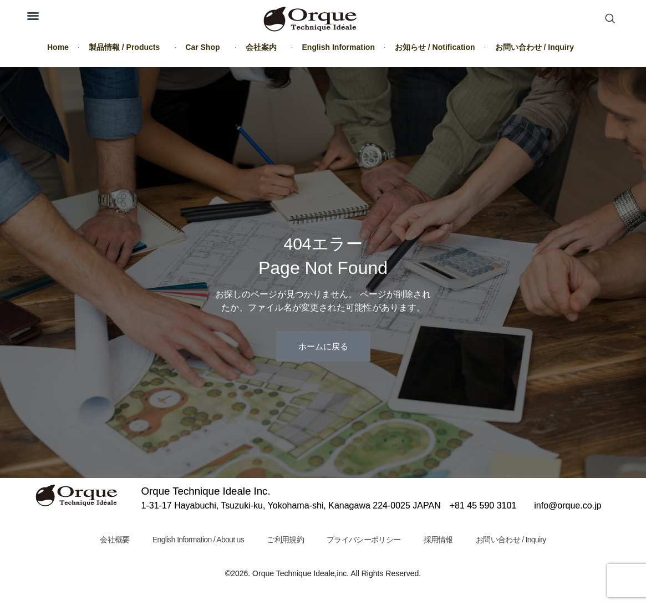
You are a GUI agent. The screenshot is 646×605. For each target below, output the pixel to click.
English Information (338, 47)
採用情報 (439, 539)
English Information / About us (197, 539)
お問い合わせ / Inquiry (534, 47)
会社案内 (264, 47)
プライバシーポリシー (364, 539)
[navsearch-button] (610, 19)
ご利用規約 (285, 539)
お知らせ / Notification (435, 47)
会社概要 (114, 539)
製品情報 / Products (127, 47)
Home (58, 47)
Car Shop (205, 47)
